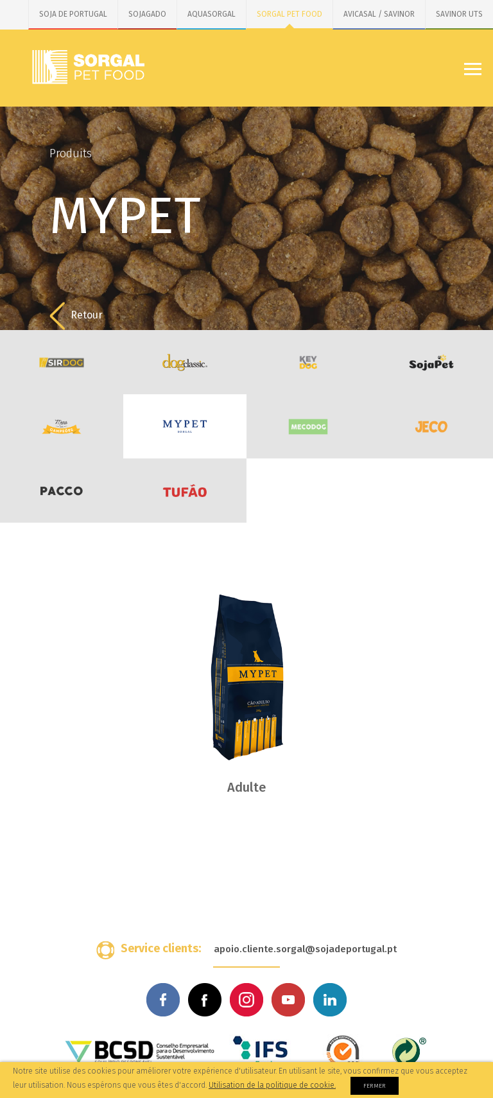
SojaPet (431, 362)
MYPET (184, 426)
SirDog (61, 362)
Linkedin (330, 999)
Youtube (288, 999)
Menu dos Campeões (61, 426)
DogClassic (184, 362)
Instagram (246, 999)
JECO (431, 426)
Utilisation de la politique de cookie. (272, 1085)
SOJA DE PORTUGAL (73, 14)
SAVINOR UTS (459, 14)
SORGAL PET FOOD (289, 14)
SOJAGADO (147, 14)
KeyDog (308, 362)
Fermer (374, 1086)
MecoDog (308, 426)
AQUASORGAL (211, 14)
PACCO (61, 490)
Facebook (163, 999)
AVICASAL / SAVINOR (379, 14)
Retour (76, 316)
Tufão (184, 490)
